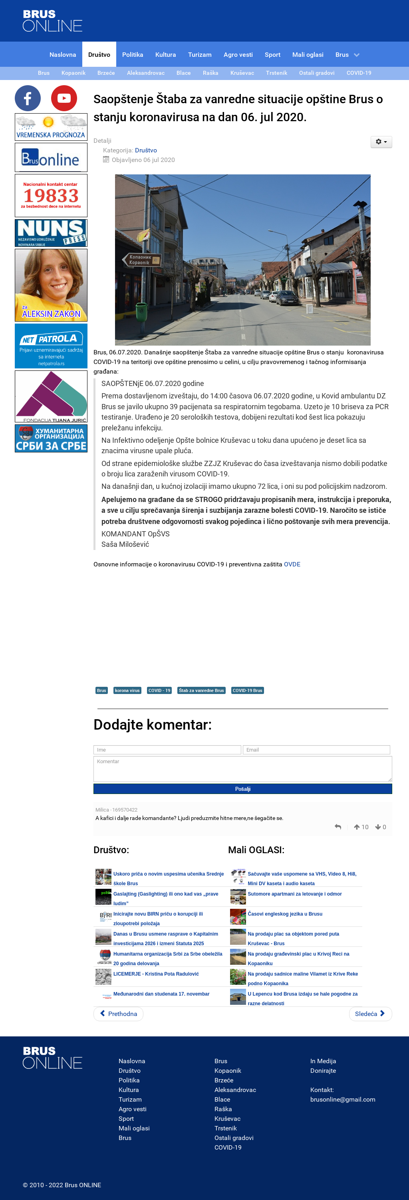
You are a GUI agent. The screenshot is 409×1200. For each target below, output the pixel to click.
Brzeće (223, 1080)
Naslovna (132, 1061)
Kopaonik (227, 1070)
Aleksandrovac (235, 1090)
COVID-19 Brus (247, 690)
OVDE (292, 564)
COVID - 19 (159, 690)
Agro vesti (133, 1109)
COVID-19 (228, 1147)
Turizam (130, 1099)
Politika (129, 1080)
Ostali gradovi (234, 1138)
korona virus (127, 690)
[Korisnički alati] (382, 142)
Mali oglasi (134, 1128)
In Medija (323, 1061)
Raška (223, 1109)
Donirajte (323, 1070)
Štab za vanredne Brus (201, 690)
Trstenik (225, 1128)
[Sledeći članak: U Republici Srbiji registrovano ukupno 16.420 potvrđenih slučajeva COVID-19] (370, 1014)
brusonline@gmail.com (342, 1099)
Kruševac (227, 1118)
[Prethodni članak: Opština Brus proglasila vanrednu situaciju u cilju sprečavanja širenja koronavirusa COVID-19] (118, 1014)
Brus (101, 690)
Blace (222, 1099)
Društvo (146, 150)
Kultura (129, 1090)
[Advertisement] (51, 574)
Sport (126, 1118)
